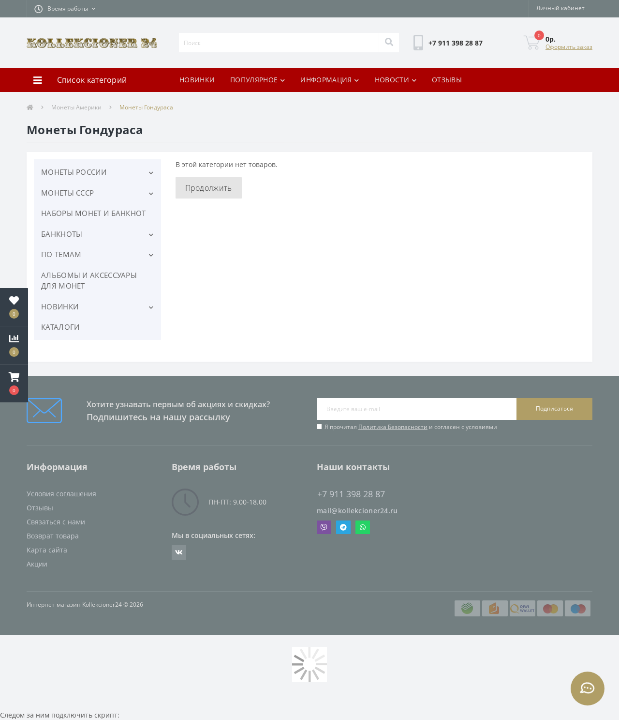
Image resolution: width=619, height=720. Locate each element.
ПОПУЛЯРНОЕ (257, 79)
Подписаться (554, 408)
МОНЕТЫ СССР (67, 193)
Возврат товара (53, 535)
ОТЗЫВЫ (447, 79)
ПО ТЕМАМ (61, 254)
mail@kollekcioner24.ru (357, 510)
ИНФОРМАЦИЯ (329, 79)
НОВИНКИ (197, 79)
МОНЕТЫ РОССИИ (73, 172)
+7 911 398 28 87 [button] (351, 494)
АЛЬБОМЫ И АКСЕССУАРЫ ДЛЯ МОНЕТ (89, 280)
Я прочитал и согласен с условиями (410, 427)
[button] (65, 8)
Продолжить (208, 188)
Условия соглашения (61, 493)
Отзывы (40, 507)
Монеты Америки (76, 107)
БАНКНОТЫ (61, 234)
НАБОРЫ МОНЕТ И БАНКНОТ (93, 213)
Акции (37, 563)
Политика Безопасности (392, 427)
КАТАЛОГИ (60, 327)
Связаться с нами (56, 521)
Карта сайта (47, 549)
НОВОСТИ (395, 79)
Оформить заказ (568, 47)
